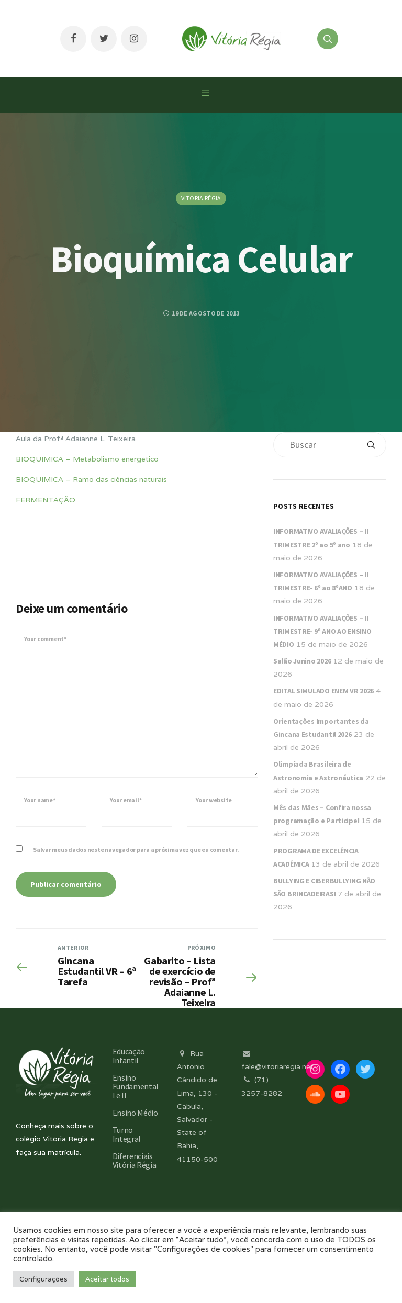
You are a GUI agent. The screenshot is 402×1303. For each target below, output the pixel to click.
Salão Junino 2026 (302, 661)
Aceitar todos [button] (107, 1279)
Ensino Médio (135, 1112)
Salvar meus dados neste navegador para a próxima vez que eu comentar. (136, 849)
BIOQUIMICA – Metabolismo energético (87, 459)
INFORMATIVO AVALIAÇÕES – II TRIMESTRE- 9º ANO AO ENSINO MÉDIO (322, 631)
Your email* (125, 800)
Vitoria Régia (201, 198)
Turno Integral (127, 1134)
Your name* (39, 800)
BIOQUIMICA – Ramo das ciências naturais (91, 479)
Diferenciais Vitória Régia (135, 1160)
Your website (214, 800)
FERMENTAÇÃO (45, 499)
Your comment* (45, 639)
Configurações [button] (43, 1279)
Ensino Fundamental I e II (136, 1086)
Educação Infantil (129, 1055)
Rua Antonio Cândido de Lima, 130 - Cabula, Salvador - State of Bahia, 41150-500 (197, 1106)
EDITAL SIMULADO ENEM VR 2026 (323, 690)
